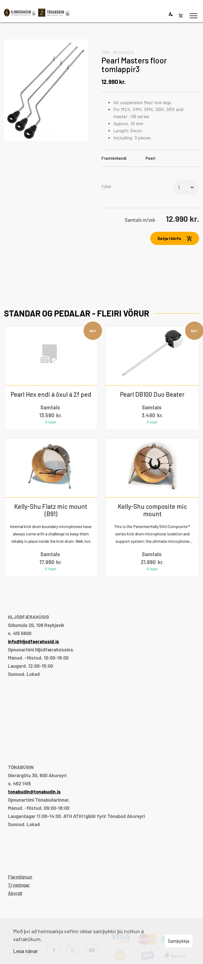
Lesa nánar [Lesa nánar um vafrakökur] (25, 951)
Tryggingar (19, 885)
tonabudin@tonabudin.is (34, 792)
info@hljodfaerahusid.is (33, 641)
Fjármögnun (20, 877)
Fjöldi (106, 186)
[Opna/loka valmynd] (193, 16)
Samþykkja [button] (178, 940)
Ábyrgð (15, 893)
